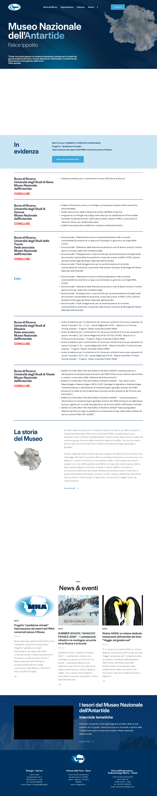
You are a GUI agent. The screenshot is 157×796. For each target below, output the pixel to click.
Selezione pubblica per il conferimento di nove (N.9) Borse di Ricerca (93, 178)
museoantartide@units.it (125, 787)
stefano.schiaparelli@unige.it (37, 784)
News (16, 621)
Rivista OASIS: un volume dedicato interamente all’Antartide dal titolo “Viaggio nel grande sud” (122, 637)
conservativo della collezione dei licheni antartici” (94, 377)
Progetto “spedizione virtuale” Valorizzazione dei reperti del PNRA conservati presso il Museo (34, 628)
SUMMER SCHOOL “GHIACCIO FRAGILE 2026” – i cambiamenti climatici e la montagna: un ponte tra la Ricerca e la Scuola (77, 638)
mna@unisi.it (80, 784)
